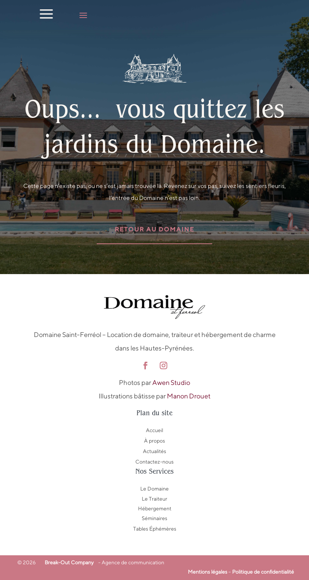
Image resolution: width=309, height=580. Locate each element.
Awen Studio (171, 382)
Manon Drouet (188, 396)
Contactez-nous (154, 462)
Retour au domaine (154, 229)
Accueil (154, 430)
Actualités (154, 451)
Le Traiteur (154, 499)
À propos (154, 441)
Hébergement (154, 508)
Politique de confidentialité (263, 572)
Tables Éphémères (154, 529)
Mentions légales (207, 572)
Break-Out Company (68, 562)
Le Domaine (154, 489)
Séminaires (154, 518)
